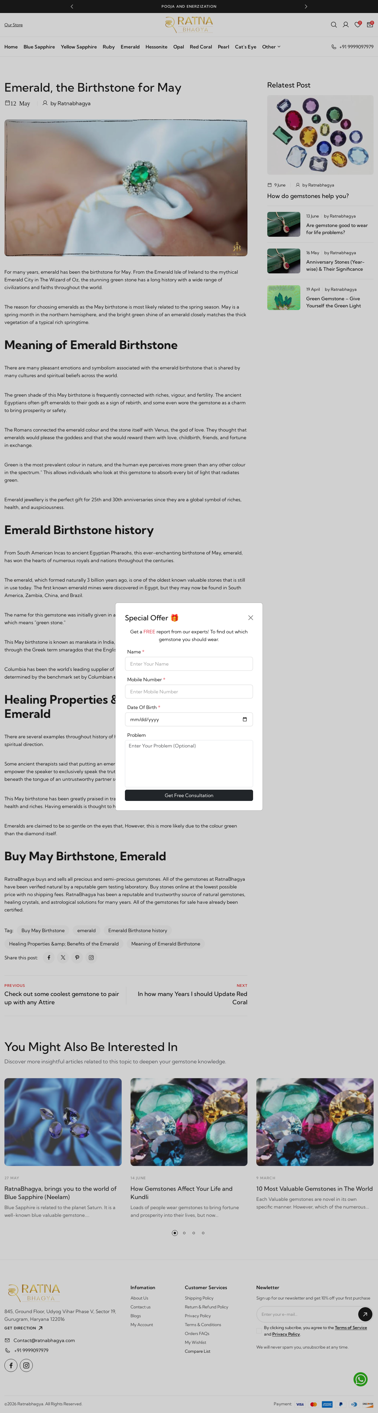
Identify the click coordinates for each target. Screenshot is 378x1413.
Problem (136, 735)
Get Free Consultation (189, 795)
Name (135, 652)
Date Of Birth (143, 707)
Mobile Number (146, 679)
